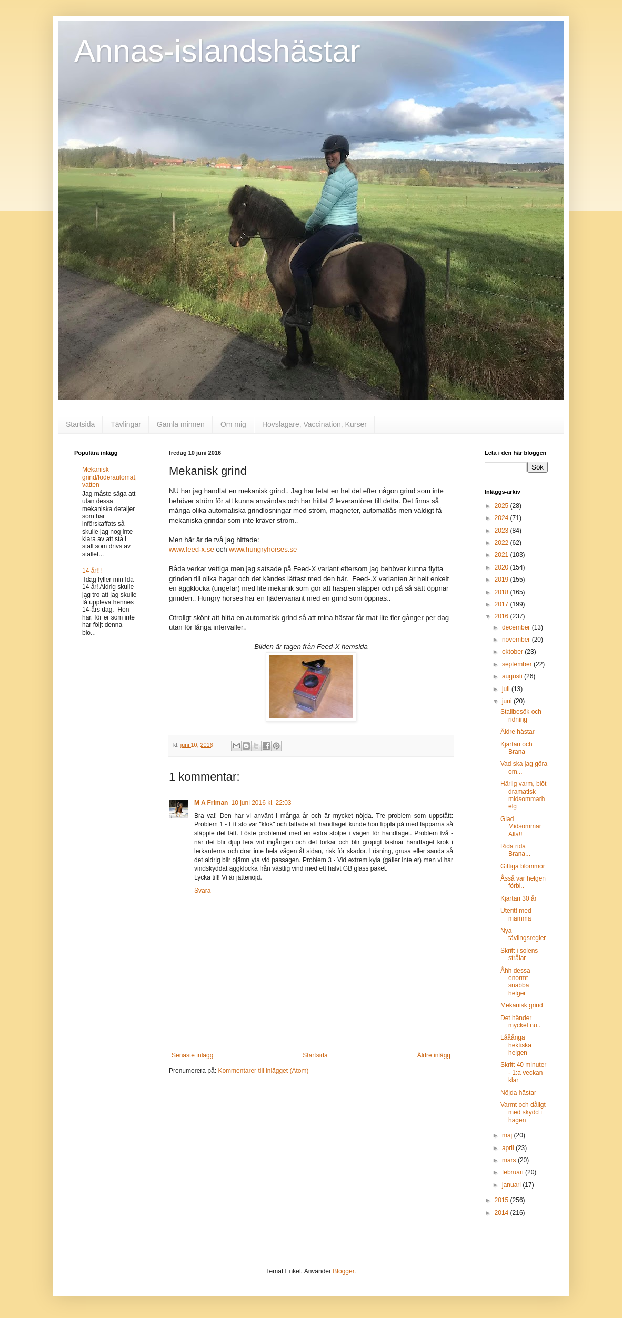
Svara (202, 890)
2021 (502, 554)
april (509, 1148)
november (517, 639)
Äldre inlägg (433, 1055)
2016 (502, 616)
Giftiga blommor (522, 866)
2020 (502, 567)
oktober (513, 651)
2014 (502, 1212)
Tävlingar (126, 424)
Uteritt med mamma (515, 914)
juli (506, 689)
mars (510, 1160)
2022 (502, 542)
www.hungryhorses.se (263, 549)
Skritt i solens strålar (519, 954)
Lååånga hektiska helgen (515, 1045)
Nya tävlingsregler (523, 934)
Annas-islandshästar (217, 50)
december (517, 627)
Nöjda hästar (518, 1092)
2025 (502, 506)
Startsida (80, 424)
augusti (513, 676)
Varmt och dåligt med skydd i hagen (523, 1112)
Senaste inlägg (192, 1055)
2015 (502, 1200)
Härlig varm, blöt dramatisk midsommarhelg (523, 795)
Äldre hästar (517, 731)
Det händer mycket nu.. (520, 1021)
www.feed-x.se (191, 549)
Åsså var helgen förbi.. (523, 882)
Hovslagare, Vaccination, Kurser (314, 424)
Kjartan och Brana (516, 748)
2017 (502, 604)
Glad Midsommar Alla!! (520, 826)
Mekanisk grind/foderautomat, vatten (109, 477)
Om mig (233, 424)
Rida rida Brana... (515, 850)
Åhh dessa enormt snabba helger (515, 982)
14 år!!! (92, 570)
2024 (502, 518)
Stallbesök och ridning (520, 715)
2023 (502, 530)
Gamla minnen (181, 424)
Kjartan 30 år (518, 898)
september (518, 664)
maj (508, 1135)
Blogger (343, 1271)
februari (513, 1172)
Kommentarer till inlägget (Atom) (263, 1070)
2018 (502, 592)
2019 (502, 579)
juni (508, 701)
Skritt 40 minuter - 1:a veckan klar (523, 1072)
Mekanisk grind (521, 1005)
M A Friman (211, 802)
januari (512, 1185)
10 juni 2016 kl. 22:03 (261, 802)
